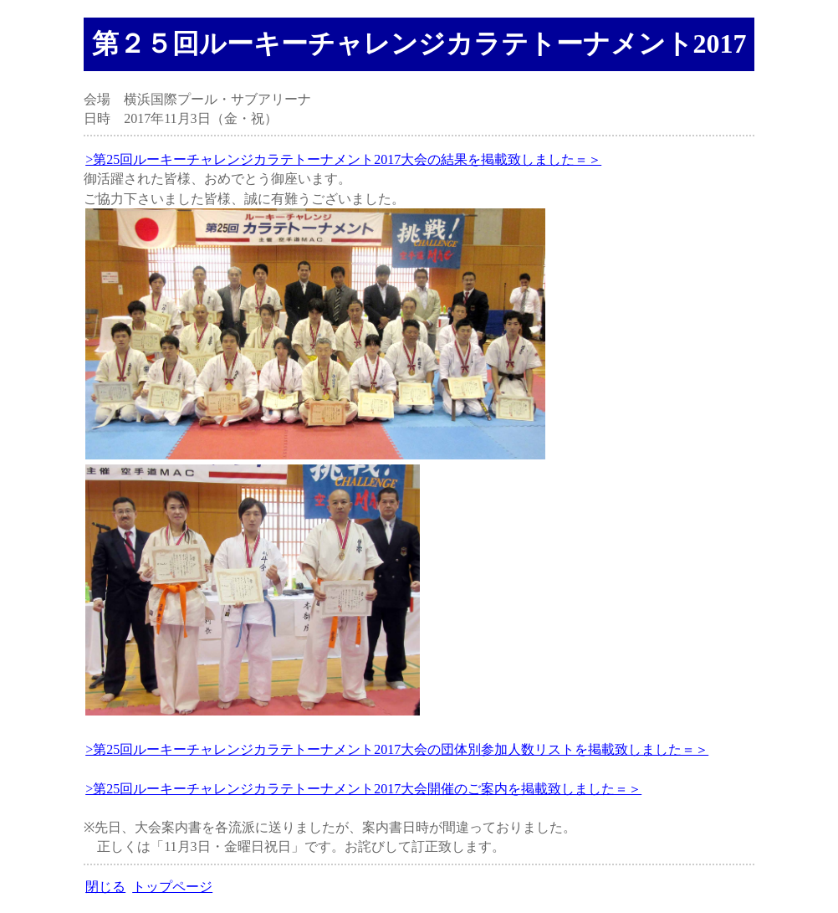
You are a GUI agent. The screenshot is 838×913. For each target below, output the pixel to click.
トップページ (172, 887)
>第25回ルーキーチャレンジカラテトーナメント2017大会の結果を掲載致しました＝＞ (343, 159)
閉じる (105, 887)
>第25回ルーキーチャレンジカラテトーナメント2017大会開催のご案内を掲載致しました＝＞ (363, 789)
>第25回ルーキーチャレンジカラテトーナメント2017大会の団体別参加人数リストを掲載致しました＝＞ (396, 749)
